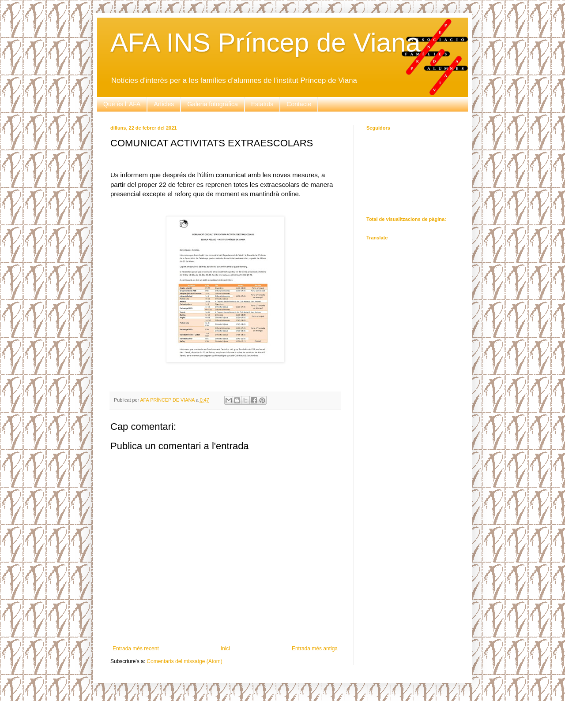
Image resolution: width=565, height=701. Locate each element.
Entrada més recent (136, 648)
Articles (164, 104)
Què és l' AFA (121, 104)
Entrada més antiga (315, 648)
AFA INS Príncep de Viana (265, 42)
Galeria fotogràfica (212, 104)
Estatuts (262, 104)
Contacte (298, 104)
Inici (225, 648)
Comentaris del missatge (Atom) (184, 661)
